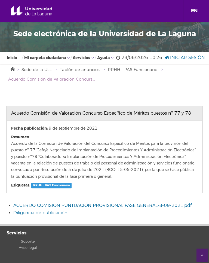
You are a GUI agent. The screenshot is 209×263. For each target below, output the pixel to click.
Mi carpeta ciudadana (45, 57)
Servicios (81, 57)
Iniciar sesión (185, 57)
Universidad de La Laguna (38, 11)
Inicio (12, 57)
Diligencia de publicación (40, 213)
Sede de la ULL (36, 69)
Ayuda (103, 57)
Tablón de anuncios (80, 69)
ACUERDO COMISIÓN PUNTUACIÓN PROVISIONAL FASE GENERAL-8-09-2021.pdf (102, 205)
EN (194, 11)
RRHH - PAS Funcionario (132, 69)
